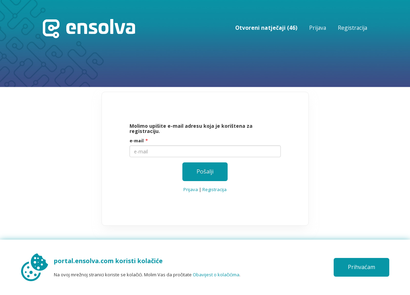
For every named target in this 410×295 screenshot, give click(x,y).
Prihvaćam (361, 267)
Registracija (352, 27)
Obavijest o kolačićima (216, 274)
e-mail (137, 140)
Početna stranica (89, 28)
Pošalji (205, 171)
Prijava (317, 27)
